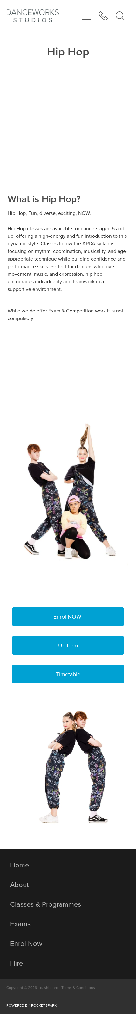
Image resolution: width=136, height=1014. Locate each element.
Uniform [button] (68, 645)
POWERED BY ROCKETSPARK (31, 1005)
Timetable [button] (68, 674)
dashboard (49, 987)
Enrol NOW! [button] (68, 616)
